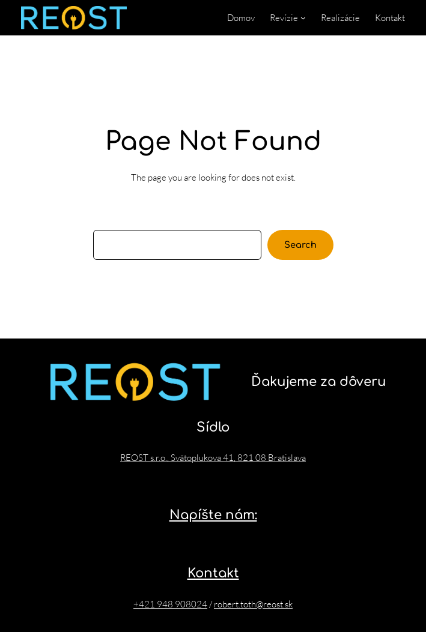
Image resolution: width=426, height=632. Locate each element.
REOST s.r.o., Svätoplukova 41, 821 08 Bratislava (213, 457)
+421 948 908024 (170, 604)
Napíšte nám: (213, 515)
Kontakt (213, 573)
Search (300, 245)
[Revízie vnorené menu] (303, 17)
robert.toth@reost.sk (253, 604)
